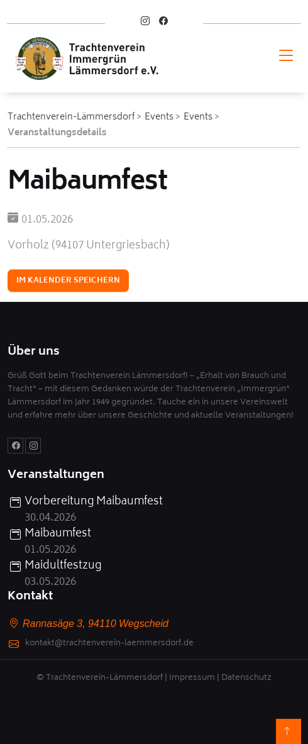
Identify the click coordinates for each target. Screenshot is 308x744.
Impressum (192, 678)
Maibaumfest (58, 534)
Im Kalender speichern (68, 281)
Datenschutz (246, 678)
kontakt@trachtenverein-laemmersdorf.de (109, 644)
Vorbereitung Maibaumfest (94, 502)
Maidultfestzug (63, 566)
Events (159, 117)
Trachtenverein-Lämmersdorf (71, 117)
